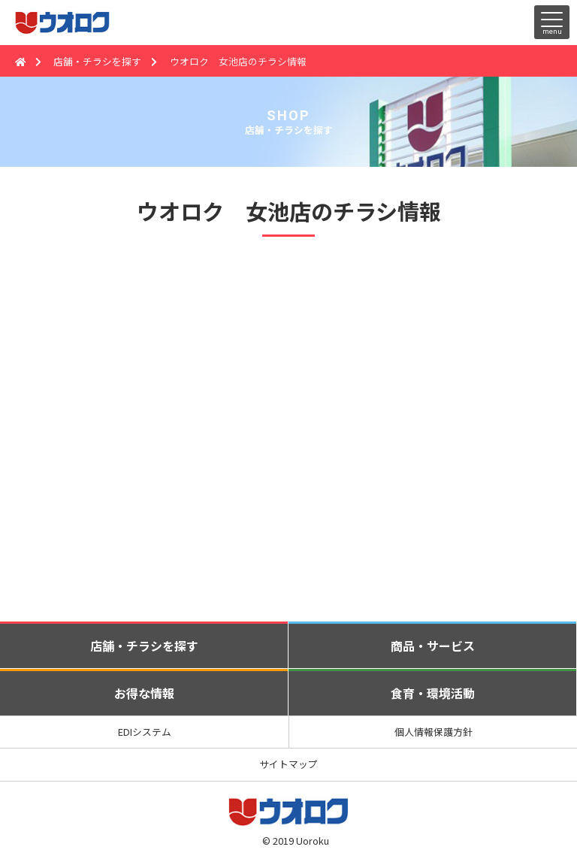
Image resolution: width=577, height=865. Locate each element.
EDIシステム (144, 731)
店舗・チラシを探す (97, 61)
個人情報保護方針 (433, 731)
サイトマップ (288, 764)
